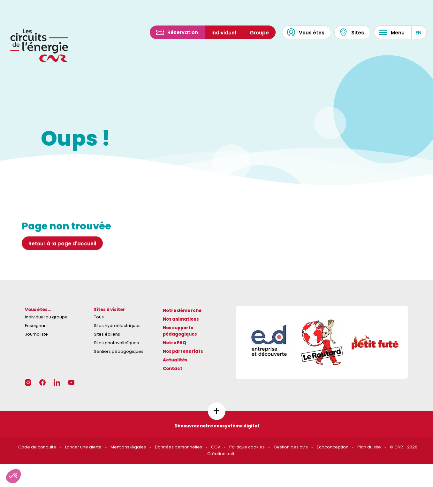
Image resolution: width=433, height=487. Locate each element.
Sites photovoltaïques (116, 343)
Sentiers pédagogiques (118, 351)
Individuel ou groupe (46, 317)
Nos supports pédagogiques (180, 331)
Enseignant (36, 326)
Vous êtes (305, 32)
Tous (99, 317)
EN (418, 32)
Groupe (259, 32)
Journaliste (36, 334)
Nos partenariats (183, 351)
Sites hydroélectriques (117, 326)
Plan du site (369, 447)
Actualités (175, 360)
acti (230, 454)
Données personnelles (178, 447)
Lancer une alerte (83, 447)
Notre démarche (182, 311)
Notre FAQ (174, 343)
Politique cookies (247, 447)
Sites (351, 32)
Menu (392, 32)
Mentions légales (128, 447)
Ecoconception (332, 447)
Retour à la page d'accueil (62, 245)
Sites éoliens (107, 334)
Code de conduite (37, 447)
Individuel (223, 32)
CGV (215, 447)
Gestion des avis (291, 447)
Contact (172, 369)
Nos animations (181, 319)
